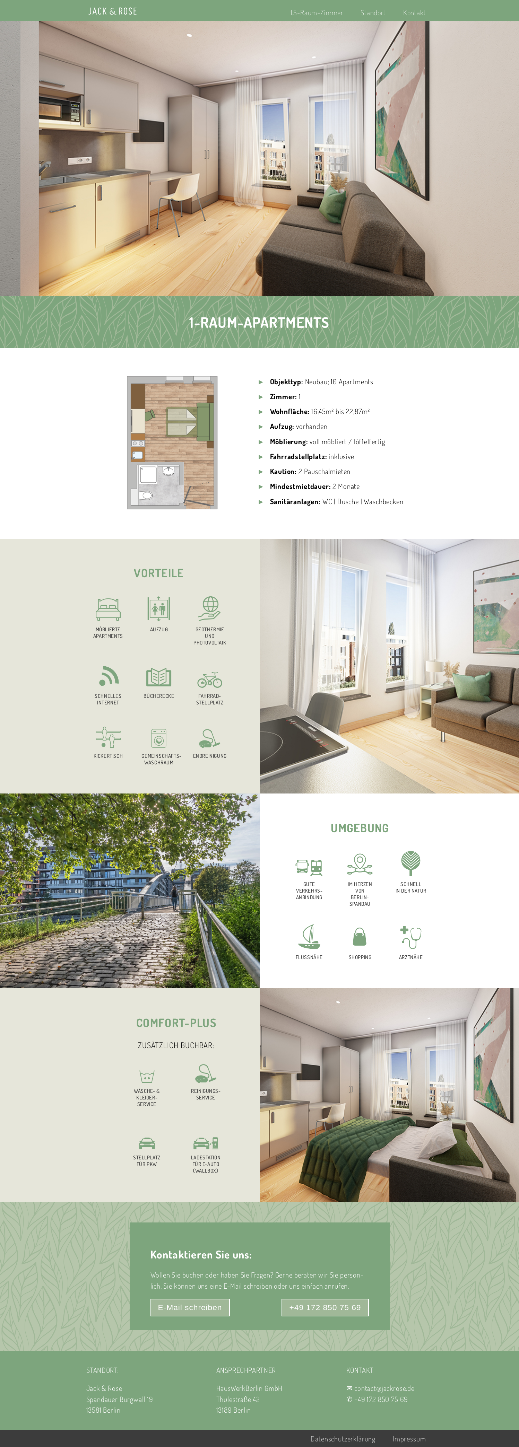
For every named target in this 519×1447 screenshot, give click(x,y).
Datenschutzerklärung (343, 1438)
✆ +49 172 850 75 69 (377, 1399)
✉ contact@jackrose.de (380, 1388)
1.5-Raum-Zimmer (317, 12)
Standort (373, 12)
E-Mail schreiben (190, 1307)
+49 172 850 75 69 (325, 1307)
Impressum (409, 1438)
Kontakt (414, 12)
